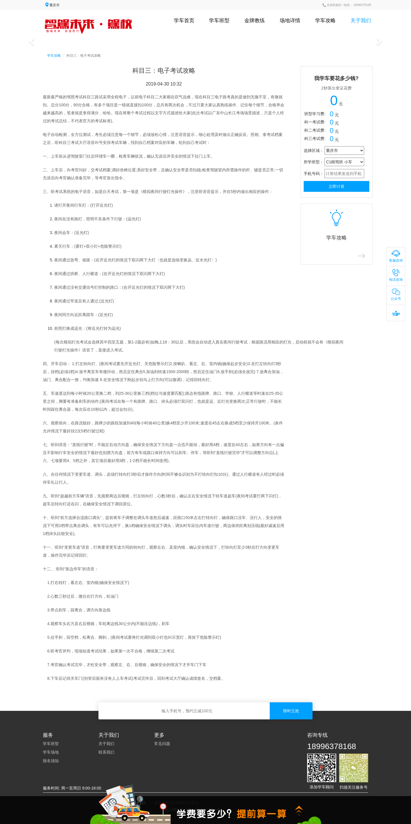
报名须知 (51, 760)
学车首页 (184, 20)
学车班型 (219, 20)
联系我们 (106, 752)
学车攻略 (325, 20)
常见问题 (162, 743)
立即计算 (336, 186)
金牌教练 (254, 20)
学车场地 (51, 752)
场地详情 (290, 20)
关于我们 (360, 20)
